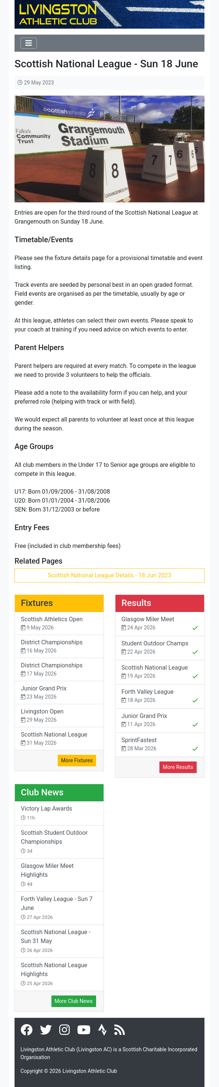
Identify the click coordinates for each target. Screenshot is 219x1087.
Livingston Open (59, 716)
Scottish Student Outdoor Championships (54, 841)
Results (136, 603)
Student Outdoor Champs (159, 648)
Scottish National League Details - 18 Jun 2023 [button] (109, 575)
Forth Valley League (159, 696)
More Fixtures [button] (77, 760)
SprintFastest (159, 745)
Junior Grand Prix (59, 693)
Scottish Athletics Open (59, 624)
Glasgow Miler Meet (159, 624)
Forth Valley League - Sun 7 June (56, 907)
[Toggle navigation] (28, 43)
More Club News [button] (74, 1001)
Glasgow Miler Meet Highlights (47, 874)
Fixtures (37, 603)
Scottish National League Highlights (54, 974)
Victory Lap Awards (46, 813)
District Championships (59, 647)
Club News (42, 792)
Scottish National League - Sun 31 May (56, 941)
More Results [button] (178, 767)
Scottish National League (59, 739)
